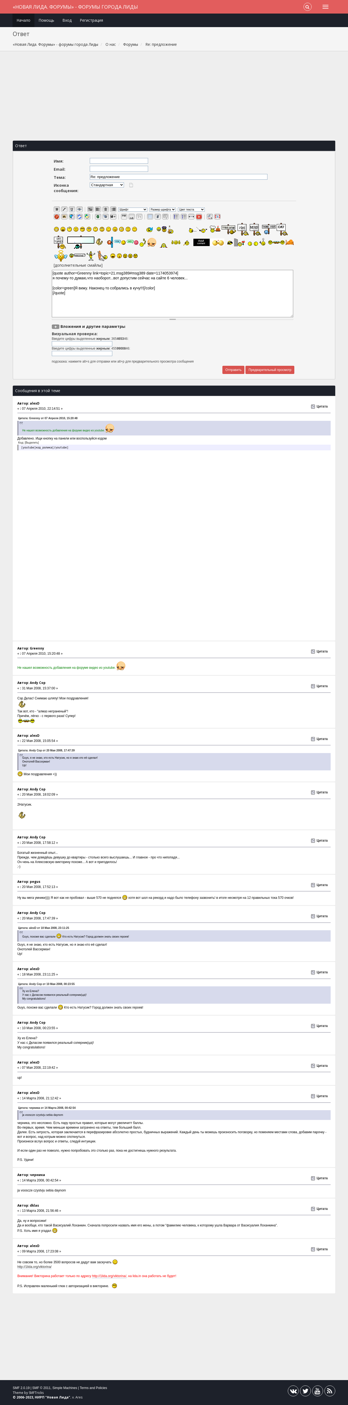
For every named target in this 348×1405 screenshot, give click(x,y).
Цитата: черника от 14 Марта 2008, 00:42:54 (47, 1107)
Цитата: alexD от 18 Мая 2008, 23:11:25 (43, 927)
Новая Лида (58, 1397)
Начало (23, 20)
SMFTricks (36, 1392)
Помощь (46, 20)
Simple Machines (64, 1388)
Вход (67, 20)
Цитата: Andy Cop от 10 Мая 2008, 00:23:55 (46, 984)
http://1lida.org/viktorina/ (34, 1267)
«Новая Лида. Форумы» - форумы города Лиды (75, 7)
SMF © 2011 (41, 1388)
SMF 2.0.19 (21, 1388)
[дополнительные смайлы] (78, 265)
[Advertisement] (174, 96)
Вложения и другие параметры (92, 326)
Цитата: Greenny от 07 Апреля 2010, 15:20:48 (48, 418)
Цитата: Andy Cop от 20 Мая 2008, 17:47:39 (46, 750)
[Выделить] (32, 442)
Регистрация (91, 20)
